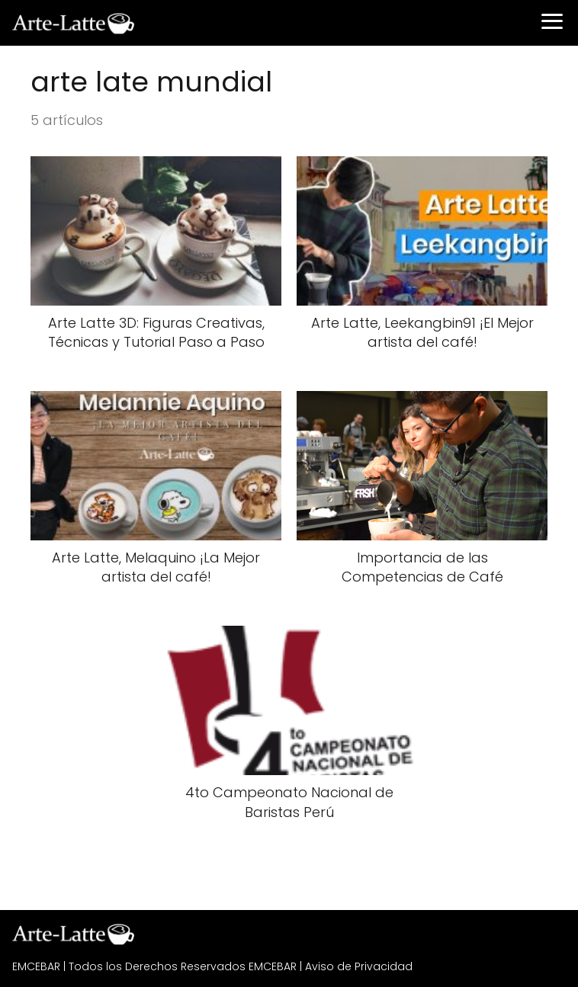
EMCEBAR (36, 966)
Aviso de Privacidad (359, 966)
